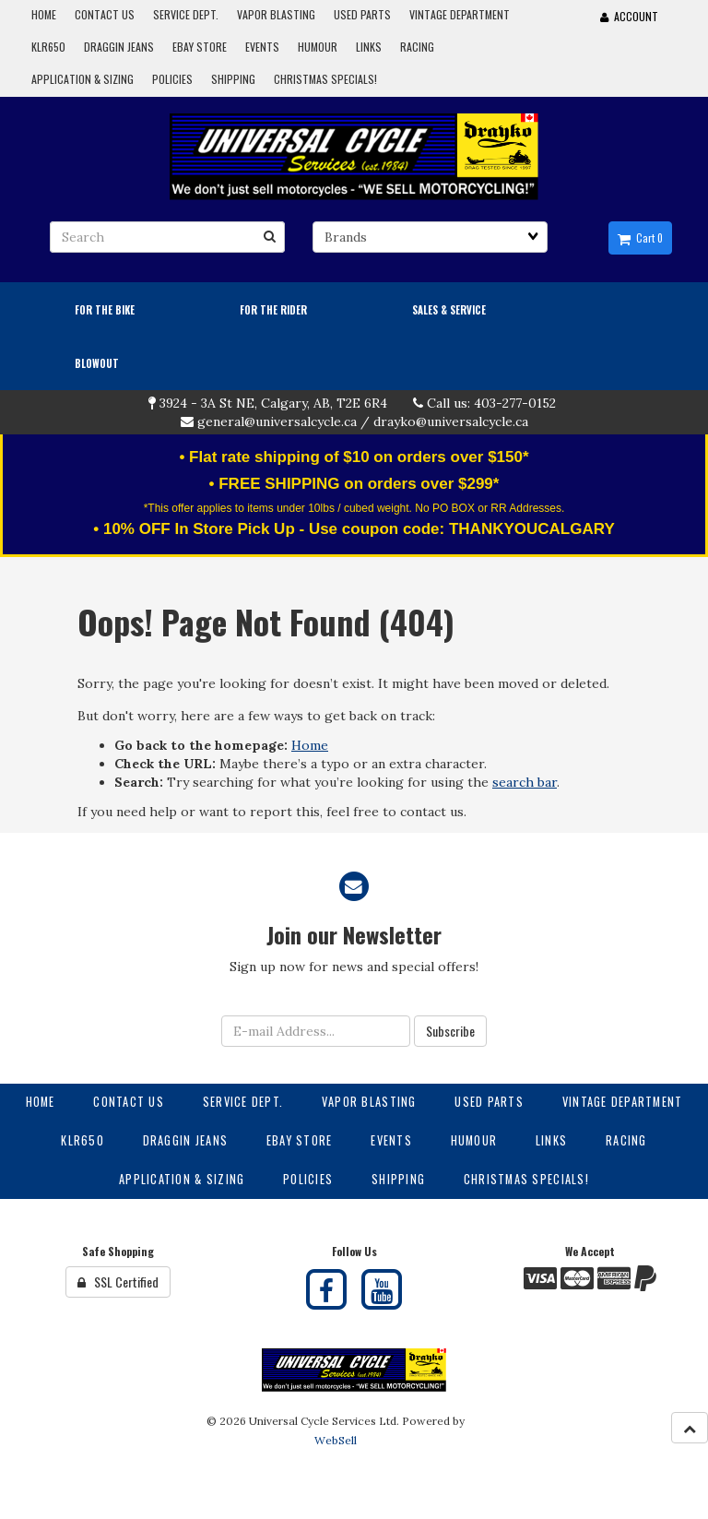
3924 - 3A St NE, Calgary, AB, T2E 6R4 (273, 403)
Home (309, 745)
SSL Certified (118, 1281)
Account (629, 16)
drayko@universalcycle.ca (450, 421)
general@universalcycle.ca (277, 421)
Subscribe (450, 1030)
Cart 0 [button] (640, 238)
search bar (524, 782)
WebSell (335, 1440)
